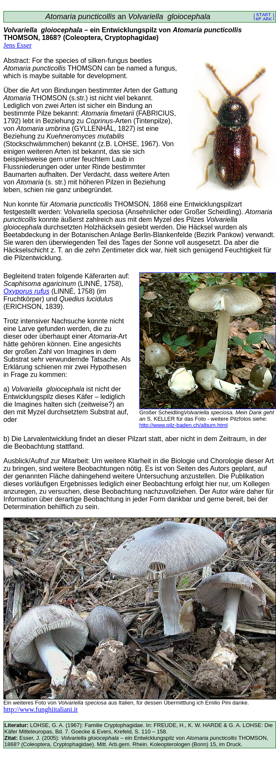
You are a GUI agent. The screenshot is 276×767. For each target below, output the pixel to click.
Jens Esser (17, 45)
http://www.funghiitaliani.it (40, 709)
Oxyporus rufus (26, 291)
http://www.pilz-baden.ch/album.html (183, 425)
